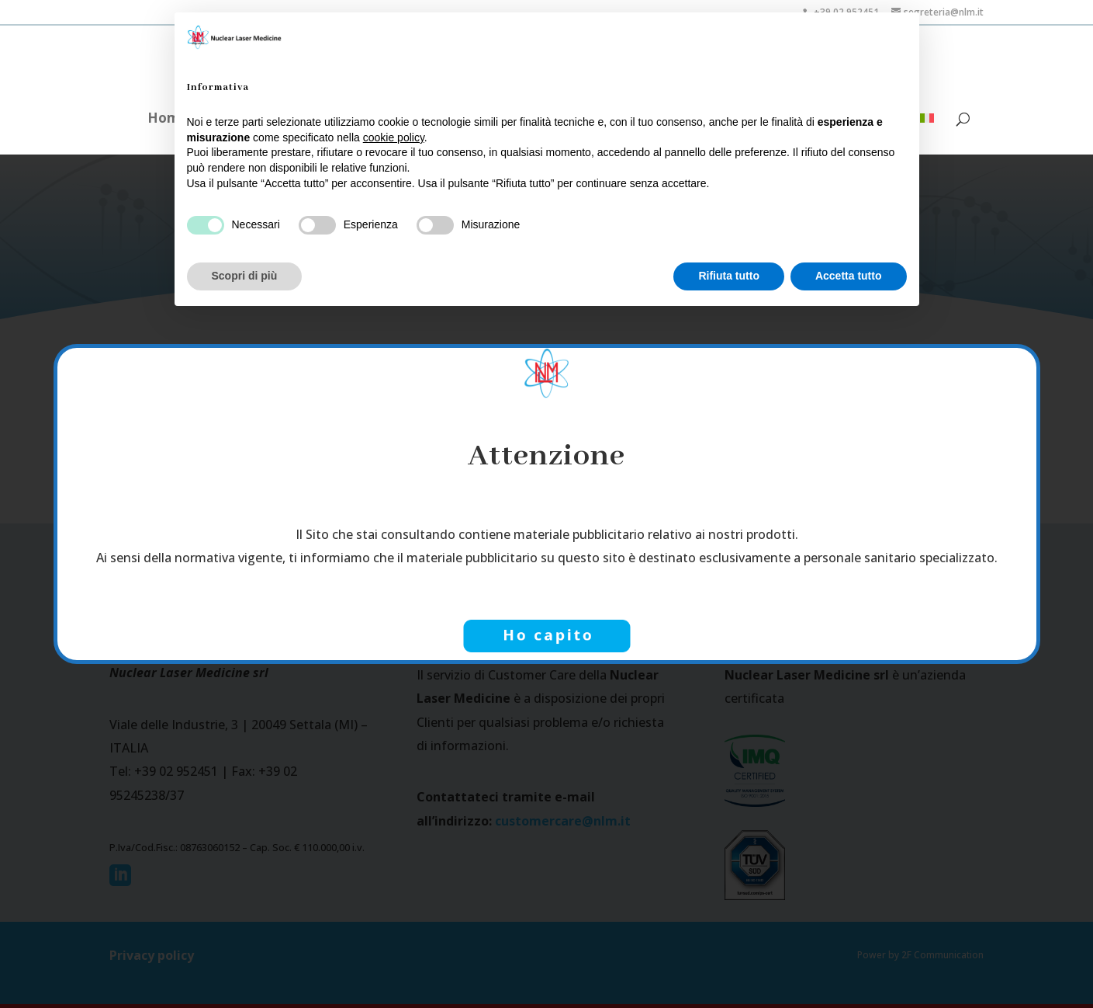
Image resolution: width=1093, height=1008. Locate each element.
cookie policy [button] (393, 137)
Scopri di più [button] (245, 275)
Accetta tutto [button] (848, 275)
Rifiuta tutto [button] (728, 275)
